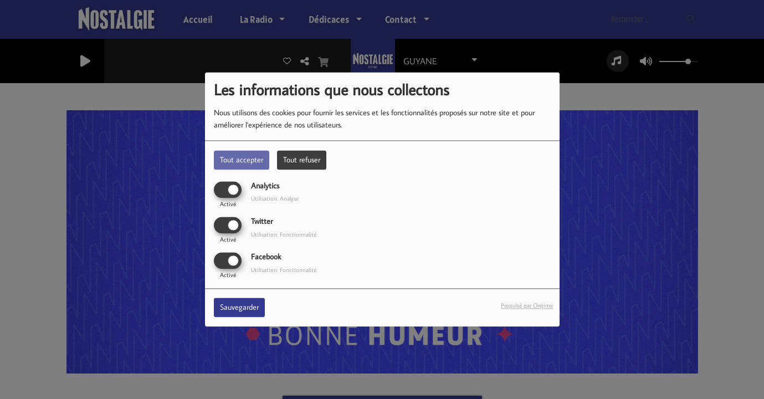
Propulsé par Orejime (527, 305)
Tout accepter (241, 160)
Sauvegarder (239, 308)
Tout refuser (301, 160)
